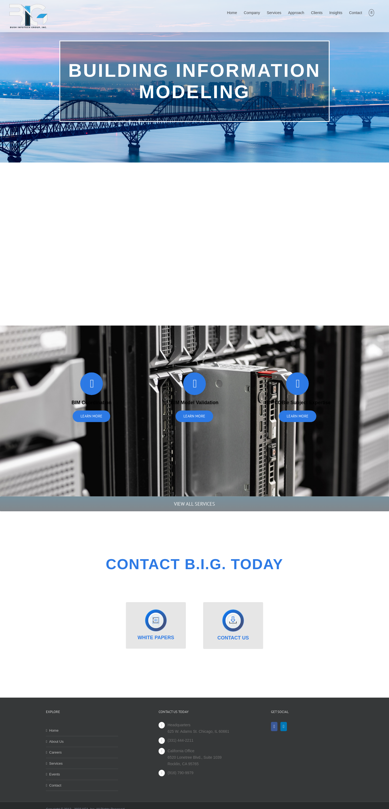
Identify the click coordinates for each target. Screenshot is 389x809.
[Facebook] (274, 726)
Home (54, 730)
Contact (55, 785)
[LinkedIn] (283, 726)
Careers (55, 752)
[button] (371, 12)
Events (54, 774)
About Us (56, 742)
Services (56, 763)
